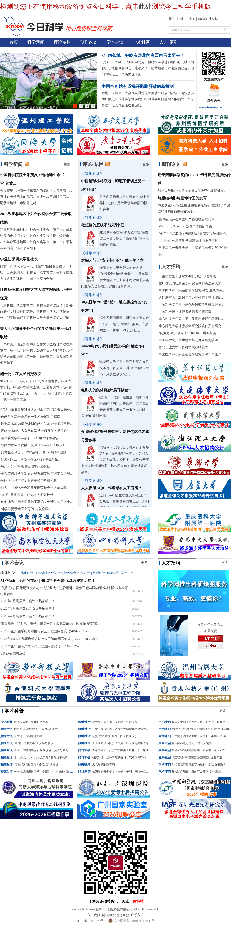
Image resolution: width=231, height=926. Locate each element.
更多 (67, 164)
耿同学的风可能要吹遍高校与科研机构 (29, 480)
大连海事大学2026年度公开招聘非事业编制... (191, 297)
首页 (13, 42)
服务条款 (123, 915)
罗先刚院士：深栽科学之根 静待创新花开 (31, 459)
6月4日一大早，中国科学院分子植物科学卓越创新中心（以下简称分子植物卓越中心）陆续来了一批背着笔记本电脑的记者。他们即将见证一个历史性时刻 (148, 68)
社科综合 (70, 573)
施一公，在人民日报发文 (20, 374)
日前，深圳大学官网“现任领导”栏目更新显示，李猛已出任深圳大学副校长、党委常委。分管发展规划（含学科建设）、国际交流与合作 (36, 272)
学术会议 (115, 42)
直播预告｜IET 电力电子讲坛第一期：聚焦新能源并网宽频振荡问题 (50, 623)
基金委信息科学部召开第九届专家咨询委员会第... (37, 473)
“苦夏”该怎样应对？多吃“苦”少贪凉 (36, 764)
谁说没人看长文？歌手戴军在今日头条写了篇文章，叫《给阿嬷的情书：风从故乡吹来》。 (124, 368)
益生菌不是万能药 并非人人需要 (192, 743)
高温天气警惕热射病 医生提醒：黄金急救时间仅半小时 (48, 750)
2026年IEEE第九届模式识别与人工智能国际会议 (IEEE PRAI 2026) (49, 639)
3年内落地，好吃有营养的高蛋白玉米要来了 (143, 55)
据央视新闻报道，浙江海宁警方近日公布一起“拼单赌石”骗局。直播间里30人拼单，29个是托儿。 (124, 324)
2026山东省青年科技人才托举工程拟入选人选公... (37, 409)
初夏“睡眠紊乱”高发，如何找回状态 (114, 736)
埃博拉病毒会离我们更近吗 (31, 722)
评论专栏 (62, 42)
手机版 (213, 18)
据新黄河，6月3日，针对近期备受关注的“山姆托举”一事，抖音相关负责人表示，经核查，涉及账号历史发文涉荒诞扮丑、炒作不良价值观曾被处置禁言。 (115, 460)
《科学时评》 (92, 174)
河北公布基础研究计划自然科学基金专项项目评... (37, 424)
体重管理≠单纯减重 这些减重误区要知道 (197, 757)
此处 (145, 6)
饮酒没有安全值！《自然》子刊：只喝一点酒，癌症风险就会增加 (133, 771)
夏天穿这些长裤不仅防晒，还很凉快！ (116, 722)
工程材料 (41, 573)
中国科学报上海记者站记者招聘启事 (185, 312)
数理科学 (99, 573)
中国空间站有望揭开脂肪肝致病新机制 (138, 86)
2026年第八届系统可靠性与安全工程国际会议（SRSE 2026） (45, 631)
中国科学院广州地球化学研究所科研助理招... (191, 304)
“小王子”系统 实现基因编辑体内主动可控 (189, 240)
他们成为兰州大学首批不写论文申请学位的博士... (37, 502)
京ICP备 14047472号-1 (91, 920)
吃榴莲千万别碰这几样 (28, 736)
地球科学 (27, 573)
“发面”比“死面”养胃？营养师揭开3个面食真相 (200, 729)
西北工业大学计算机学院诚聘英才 (183, 347)
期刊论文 (88, 42)
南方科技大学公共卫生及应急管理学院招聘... (191, 319)
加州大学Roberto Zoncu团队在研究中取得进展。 (192, 190)
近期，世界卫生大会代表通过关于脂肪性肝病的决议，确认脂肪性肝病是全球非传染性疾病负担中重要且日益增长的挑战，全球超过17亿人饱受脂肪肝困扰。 (148, 99)
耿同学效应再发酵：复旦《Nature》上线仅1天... (35, 445)
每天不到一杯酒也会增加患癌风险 (25, 466)
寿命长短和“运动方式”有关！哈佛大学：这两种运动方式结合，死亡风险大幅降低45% (145, 750)
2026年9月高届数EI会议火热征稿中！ (28, 601)
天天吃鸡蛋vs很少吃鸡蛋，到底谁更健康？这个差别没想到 (128, 743)
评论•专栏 (92, 164)
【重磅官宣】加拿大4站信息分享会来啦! (188, 276)
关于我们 (94, 915)
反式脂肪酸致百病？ (105, 764)
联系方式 (137, 915)
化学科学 (55, 573)
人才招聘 (167, 42)
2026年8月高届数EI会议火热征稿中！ (28, 608)
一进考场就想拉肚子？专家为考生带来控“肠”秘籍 (45, 771)
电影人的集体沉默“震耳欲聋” (105, 390)
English (202, 18)
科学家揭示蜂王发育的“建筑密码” (25, 509)
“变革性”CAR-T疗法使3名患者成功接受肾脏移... (193, 233)
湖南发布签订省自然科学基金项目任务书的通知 (35, 431)
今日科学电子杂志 (210, 625)
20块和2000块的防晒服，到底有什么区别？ (198, 750)
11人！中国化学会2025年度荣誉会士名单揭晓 (34, 487)
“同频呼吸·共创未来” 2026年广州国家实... (189, 333)
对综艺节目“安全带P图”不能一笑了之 (112, 260)
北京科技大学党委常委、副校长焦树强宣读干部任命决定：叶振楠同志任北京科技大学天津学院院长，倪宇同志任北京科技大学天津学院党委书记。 (36, 311)
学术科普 (141, 42)
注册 (180, 18)
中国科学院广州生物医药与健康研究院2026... (191, 340)
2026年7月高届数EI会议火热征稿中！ (28, 616)
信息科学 (113, 573)
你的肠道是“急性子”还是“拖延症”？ (36, 729)
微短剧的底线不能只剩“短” (103, 225)
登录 (172, 18)
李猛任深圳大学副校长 (19, 259)
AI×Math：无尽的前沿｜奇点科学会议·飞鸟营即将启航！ (47, 581)
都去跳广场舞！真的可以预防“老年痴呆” (197, 771)
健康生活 (6, 729)
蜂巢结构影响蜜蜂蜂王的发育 (182, 198)
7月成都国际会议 (13, 654)
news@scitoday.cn (210, 107)
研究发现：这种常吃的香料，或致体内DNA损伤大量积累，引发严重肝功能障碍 (142, 757)
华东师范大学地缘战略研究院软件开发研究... (191, 326)
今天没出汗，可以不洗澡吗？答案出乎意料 (41, 757)
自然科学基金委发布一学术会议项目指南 (30, 417)
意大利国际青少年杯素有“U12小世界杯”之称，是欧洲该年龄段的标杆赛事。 (124, 203)
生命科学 (84, 573)
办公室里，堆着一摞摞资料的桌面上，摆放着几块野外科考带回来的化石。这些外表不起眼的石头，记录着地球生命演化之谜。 (36, 197)
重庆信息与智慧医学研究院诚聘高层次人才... (191, 283)
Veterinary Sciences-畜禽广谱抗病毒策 (185, 226)
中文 (192, 18)
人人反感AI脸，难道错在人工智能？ (111, 488)
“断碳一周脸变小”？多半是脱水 (33, 743)
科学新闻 (35, 42)
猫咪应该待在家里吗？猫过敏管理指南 (187, 219)
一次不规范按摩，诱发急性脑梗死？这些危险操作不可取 (127, 729)
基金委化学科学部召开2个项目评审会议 (30, 438)
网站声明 (108, 915)
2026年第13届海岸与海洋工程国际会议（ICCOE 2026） (41, 646)
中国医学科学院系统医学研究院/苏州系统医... (192, 290)
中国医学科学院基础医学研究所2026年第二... (191, 354)
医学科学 (127, 573)
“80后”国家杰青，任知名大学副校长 (27, 495)
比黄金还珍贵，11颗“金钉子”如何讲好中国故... (35, 452)
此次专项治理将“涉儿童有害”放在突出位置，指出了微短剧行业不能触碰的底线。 (124, 238)
